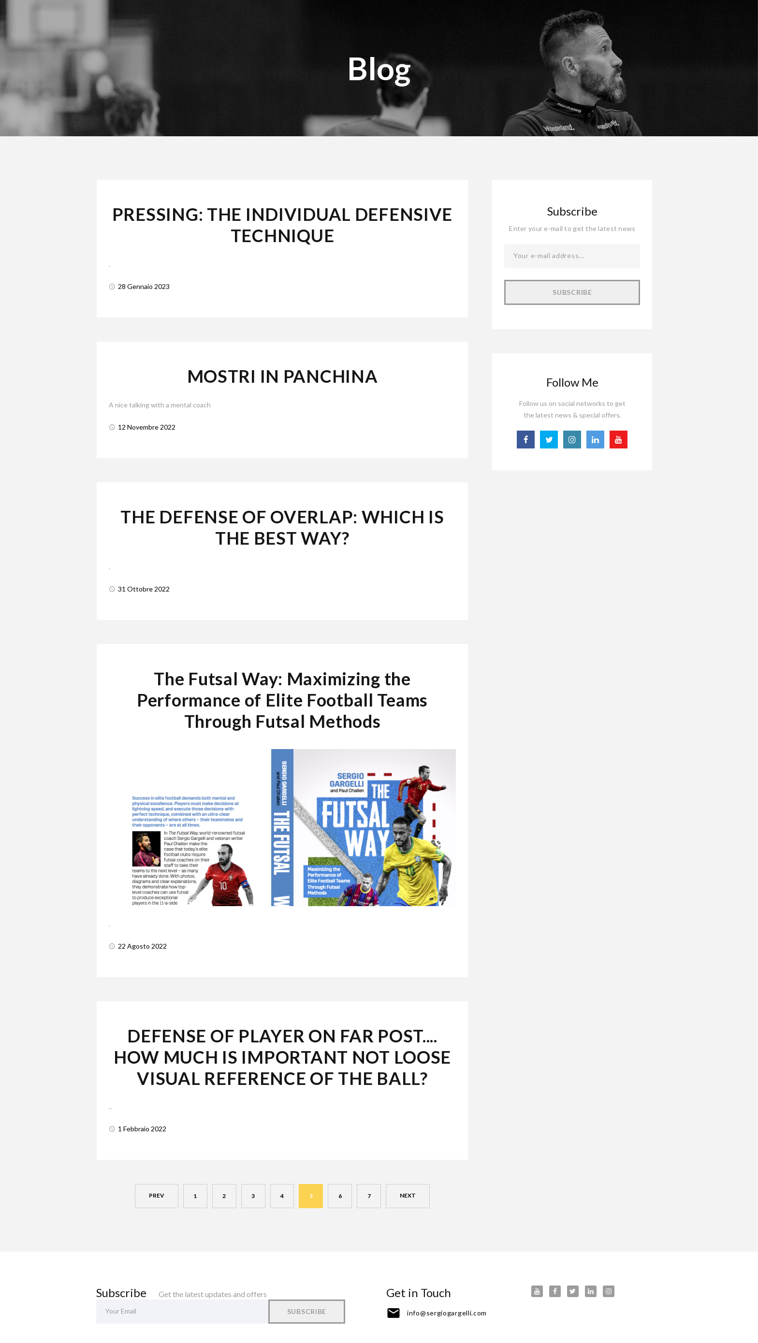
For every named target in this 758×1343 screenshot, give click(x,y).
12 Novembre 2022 (146, 425)
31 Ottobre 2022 (144, 586)
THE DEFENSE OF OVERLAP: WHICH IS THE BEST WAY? (282, 526)
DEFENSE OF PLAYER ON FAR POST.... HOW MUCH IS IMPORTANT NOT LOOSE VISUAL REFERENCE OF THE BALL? (282, 1052)
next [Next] (408, 1191)
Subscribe (572, 292)
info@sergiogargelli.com (447, 1308)
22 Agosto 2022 (142, 942)
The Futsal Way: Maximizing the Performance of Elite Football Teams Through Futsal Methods (282, 696)
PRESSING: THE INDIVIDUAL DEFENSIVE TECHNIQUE (282, 224)
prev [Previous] (156, 1191)
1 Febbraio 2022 (142, 1124)
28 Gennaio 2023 (144, 285)
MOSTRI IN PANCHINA (283, 375)
